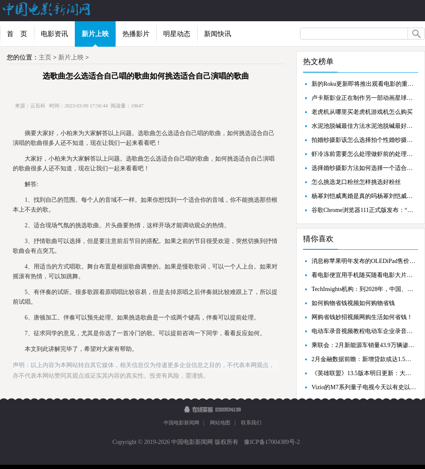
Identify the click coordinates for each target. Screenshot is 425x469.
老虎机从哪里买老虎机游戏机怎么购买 (362, 112)
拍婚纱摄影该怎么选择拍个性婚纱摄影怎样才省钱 (364, 140)
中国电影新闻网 (181, 423)
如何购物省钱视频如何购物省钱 (353, 303)
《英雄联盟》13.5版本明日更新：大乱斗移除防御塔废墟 (364, 373)
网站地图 (220, 423)
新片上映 (95, 33)
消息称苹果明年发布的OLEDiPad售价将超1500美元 (364, 261)
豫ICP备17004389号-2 (271, 442)
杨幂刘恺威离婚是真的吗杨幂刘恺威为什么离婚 (364, 196)
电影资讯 (54, 33)
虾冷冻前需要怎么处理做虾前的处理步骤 (364, 154)
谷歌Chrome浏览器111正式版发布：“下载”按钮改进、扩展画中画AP (364, 210)
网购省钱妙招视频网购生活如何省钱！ (362, 317)
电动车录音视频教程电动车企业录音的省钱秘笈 (364, 331)
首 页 (17, 33)
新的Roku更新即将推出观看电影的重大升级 (364, 84)
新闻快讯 (217, 33)
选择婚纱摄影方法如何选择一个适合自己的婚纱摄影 (364, 168)
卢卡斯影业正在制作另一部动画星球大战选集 (364, 98)
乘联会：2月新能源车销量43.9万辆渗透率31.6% (364, 345)
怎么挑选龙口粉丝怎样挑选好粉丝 (356, 182)
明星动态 (176, 33)
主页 (45, 57)
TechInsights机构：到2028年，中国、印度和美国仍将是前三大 (364, 289)
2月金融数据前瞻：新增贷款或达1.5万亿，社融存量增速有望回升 (364, 359)
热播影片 (136, 33)
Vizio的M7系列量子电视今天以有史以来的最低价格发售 (364, 387)
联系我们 (251, 423)
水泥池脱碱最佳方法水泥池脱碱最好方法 (364, 126)
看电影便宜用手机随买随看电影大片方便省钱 (364, 275)
